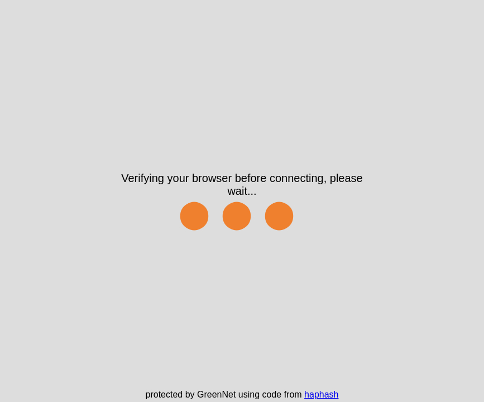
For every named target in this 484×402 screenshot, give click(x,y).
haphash (321, 394)
